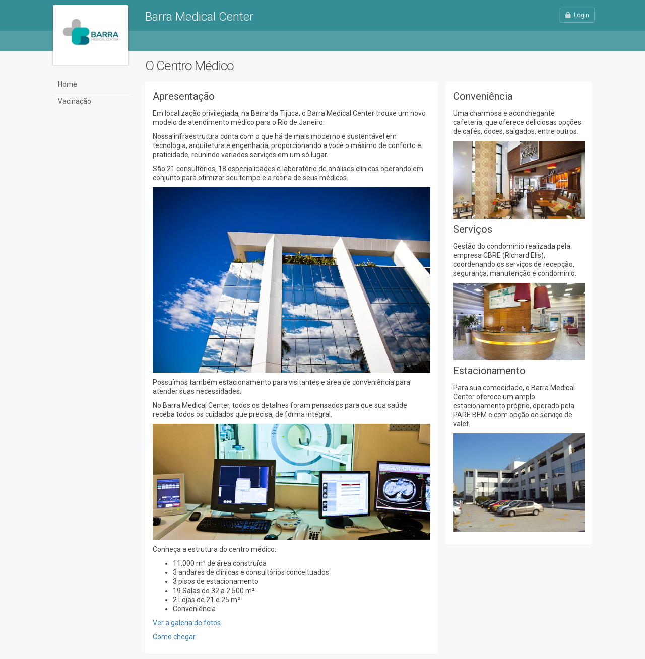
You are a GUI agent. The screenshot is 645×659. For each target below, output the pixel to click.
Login (577, 15)
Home (67, 84)
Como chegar (174, 637)
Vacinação (74, 101)
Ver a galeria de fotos (187, 623)
